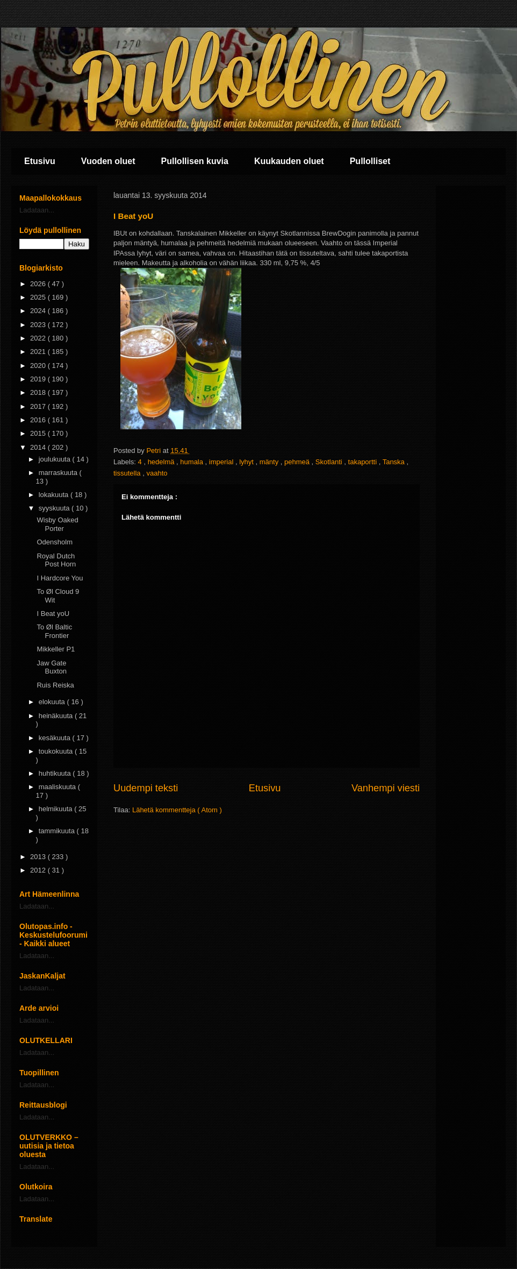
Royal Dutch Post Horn (56, 560)
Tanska (395, 462)
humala (192, 462)
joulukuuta (56, 459)
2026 (39, 284)
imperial (222, 462)
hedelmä (162, 462)
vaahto (156, 473)
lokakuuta (54, 495)
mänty (270, 462)
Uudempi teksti (145, 788)
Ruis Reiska (55, 685)
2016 (39, 420)
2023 (39, 325)
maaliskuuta (58, 787)
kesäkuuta (56, 738)
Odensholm (54, 542)
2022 (39, 338)
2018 (39, 392)
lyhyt (247, 462)
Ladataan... (36, 210)
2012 (39, 870)
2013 (39, 857)
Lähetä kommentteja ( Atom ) (177, 810)
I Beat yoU (53, 613)
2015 (39, 433)
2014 (39, 447)
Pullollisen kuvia (194, 161)
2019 (39, 379)
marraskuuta (59, 473)
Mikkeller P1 (56, 649)
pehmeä (298, 462)
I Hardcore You (60, 578)
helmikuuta (56, 809)
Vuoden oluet (108, 161)
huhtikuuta (56, 773)
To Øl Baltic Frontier (54, 631)
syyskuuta (55, 508)
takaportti (363, 462)
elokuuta (53, 702)
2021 (39, 352)
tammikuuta (58, 831)
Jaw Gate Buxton (51, 667)
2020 (39, 365)
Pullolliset (370, 161)
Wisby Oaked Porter (57, 524)
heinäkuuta (57, 716)
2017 (39, 406)
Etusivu (39, 161)
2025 (39, 297)
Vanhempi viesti (385, 788)
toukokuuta (57, 751)
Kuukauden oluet (289, 161)
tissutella (127, 473)
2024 (39, 311)
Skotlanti (329, 462)
